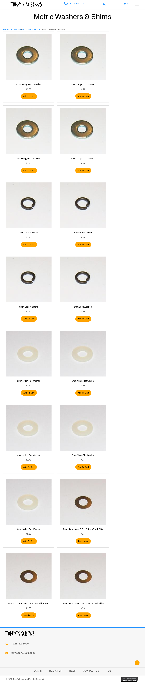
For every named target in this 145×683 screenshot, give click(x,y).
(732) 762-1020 (76, 3)
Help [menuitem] (72, 670)
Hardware (16, 29)
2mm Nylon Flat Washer (28, 381)
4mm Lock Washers (83, 232)
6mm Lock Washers (83, 307)
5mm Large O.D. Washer (83, 158)
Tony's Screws (26, 4)
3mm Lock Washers (28, 232)
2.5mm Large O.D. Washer (28, 84)
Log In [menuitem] (38, 670)
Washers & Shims (31, 29)
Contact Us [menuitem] (91, 670)
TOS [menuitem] (108, 670)
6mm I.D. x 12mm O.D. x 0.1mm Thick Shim (28, 603)
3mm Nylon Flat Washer (83, 381)
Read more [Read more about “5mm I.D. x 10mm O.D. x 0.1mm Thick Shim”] (83, 541)
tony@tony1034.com (23, 653)
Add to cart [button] (29, 96)
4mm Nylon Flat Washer (28, 455)
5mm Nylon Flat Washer (83, 455)
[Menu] (137, 4)
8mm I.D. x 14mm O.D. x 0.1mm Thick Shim (83, 603)
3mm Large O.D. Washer (83, 84)
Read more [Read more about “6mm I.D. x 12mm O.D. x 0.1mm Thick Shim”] (29, 615)
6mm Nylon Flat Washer (28, 529)
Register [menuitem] (55, 670)
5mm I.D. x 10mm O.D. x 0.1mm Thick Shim (83, 529)
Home (6, 29)
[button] (104, 4)
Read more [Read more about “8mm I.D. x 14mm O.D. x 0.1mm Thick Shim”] (83, 615)
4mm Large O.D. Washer (28, 158)
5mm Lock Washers (28, 307)
